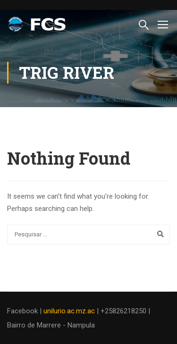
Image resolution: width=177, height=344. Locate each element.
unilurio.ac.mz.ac (69, 311)
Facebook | (25, 311)
